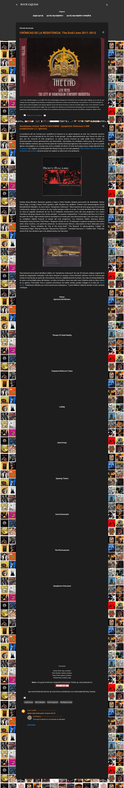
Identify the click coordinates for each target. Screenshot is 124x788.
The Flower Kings (97, 148)
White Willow (85, 148)
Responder (31, 725)
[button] (103, 32)
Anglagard (23, 148)
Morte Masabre (40, 702)
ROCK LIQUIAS (29, 4)
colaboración (28, 702)
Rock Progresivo (55, 16)
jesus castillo (31, 710)
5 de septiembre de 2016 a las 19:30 (47, 710)
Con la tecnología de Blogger (62, 783)
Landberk (33, 151)
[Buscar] (107, 5)
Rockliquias (37, 716)
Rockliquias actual (66, 702)
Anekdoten (24, 151)
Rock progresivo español (79, 16)
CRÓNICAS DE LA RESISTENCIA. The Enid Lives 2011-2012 (58, 32)
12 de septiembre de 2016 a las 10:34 (52, 716)
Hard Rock (38, 16)
